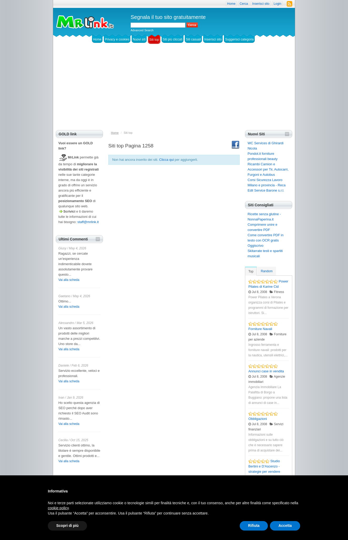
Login (277, 4)
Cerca (244, 4)
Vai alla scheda (68, 280)
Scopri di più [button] (67, 525)
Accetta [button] (285, 525)
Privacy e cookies (117, 39)
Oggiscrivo (255, 246)
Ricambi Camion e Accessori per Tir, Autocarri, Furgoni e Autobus (268, 169)
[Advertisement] (174, 90)
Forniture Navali (260, 329)
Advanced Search (142, 30)
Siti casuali (193, 39)
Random (267, 271)
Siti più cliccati (172, 39)
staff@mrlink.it (88, 222)
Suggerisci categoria (239, 39)
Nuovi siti (139, 39)
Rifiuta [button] (254, 525)
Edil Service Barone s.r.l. (266, 190)
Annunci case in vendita (266, 371)
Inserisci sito (260, 4)
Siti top (154, 40)
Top (250, 271)
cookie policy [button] (58, 508)
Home (231, 4)
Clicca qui (166, 160)
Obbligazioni (257, 419)
